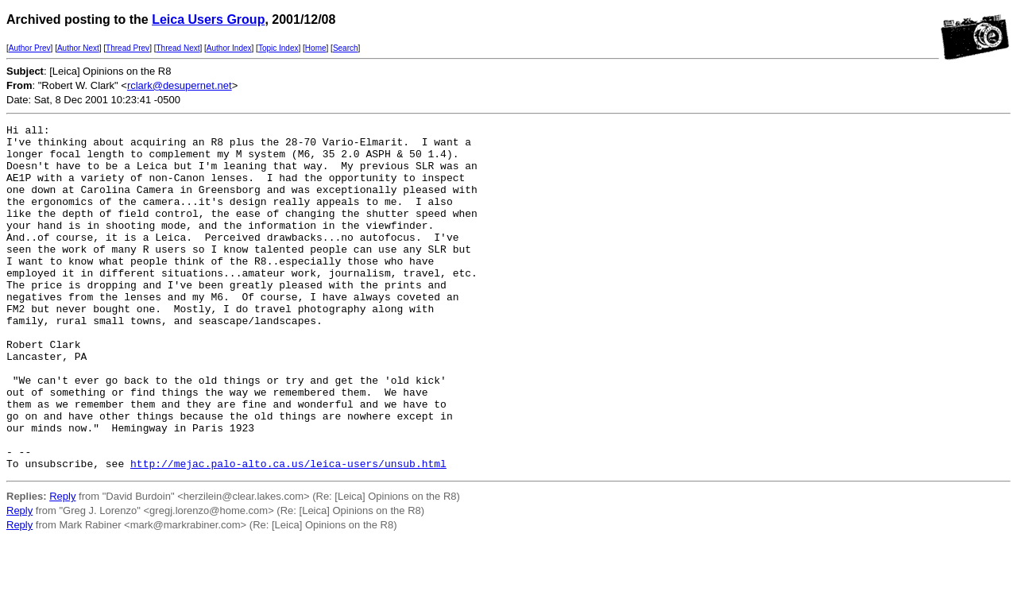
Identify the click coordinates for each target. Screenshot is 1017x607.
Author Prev (30, 48)
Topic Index (278, 48)
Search (345, 48)
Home (316, 48)
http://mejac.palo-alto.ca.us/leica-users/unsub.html (288, 532)
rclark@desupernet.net (179, 85)
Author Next (78, 48)
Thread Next (177, 48)
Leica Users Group (208, 19)
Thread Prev (127, 48)
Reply (62, 565)
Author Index (229, 48)
